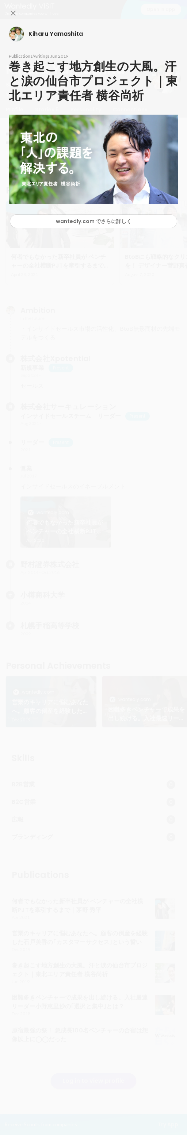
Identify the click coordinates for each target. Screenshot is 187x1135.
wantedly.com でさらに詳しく (93, 221)
